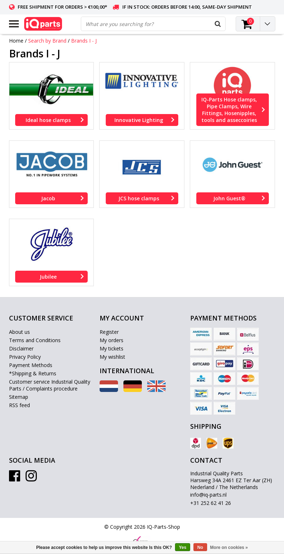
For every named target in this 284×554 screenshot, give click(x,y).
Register (109, 331)
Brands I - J (84, 40)
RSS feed (19, 405)
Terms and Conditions (35, 340)
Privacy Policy (25, 356)
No (200, 547)
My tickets (111, 348)
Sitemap (18, 396)
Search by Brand (47, 40)
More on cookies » (229, 547)
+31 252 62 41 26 (210, 503)
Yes (183, 547)
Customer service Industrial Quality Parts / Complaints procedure (49, 385)
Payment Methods (30, 365)
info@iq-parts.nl (208, 494)
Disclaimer (21, 348)
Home (16, 40)
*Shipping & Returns (32, 373)
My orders (111, 340)
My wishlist (112, 356)
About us (19, 331)
